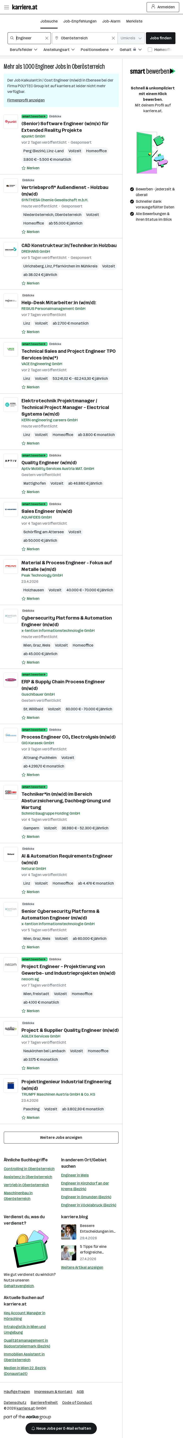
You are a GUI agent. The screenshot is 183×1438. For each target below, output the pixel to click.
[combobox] (29, 38)
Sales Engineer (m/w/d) (46, 511)
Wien (27, 645)
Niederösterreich (38, 214)
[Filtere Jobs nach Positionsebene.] (100, 50)
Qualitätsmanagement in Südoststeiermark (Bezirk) (27, 1343)
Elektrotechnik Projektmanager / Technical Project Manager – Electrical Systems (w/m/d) (65, 407)
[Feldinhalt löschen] (47, 38)
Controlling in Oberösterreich (29, 1169)
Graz (37, 645)
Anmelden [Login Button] (163, 7)
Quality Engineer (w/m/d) (49, 462)
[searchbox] (29, 38)
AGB (80, 1391)
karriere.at (15, 1304)
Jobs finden (160, 38)
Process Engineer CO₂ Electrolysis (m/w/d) (68, 737)
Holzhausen (33, 590)
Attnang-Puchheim (40, 757)
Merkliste (134, 21)
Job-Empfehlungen (80, 21)
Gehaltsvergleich (19, 1286)
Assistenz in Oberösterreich (28, 1177)
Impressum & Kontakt (53, 1391)
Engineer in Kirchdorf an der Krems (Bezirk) (85, 1186)
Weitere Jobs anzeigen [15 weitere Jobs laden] (61, 1137)
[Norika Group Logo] (27, 1418)
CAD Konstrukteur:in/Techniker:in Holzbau (69, 245)
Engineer (44, 66)
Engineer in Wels (75, 1175)
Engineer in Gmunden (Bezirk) (86, 1197)
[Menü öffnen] (6, 7)
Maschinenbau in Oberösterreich (18, 1196)
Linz (48, 266)
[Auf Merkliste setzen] (30, 168)
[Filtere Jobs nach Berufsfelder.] (26, 50)
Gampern (31, 828)
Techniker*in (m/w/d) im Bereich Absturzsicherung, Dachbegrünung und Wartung (66, 800)
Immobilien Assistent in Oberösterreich (24, 1357)
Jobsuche (49, 21)
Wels (46, 645)
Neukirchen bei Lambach (44, 1051)
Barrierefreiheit (44, 1402)
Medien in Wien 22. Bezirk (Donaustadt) (25, 1371)
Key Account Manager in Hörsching (24, 1316)
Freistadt (41, 994)
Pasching (31, 1109)
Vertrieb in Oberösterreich (26, 1185)
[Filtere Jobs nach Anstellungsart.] (62, 50)
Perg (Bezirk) (34, 151)
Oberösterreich (88, 66)
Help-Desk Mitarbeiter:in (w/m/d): (58, 302)
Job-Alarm (111, 21)
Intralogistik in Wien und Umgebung (25, 1329)
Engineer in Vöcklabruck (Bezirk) (88, 1205)
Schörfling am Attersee (43, 532)
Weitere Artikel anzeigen (82, 1267)
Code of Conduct (77, 1402)
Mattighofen (34, 483)
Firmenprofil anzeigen (26, 100)
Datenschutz (15, 1402)
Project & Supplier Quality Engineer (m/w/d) (70, 1030)
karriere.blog (74, 1216)
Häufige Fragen (17, 1391)
